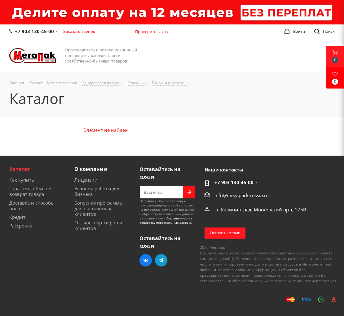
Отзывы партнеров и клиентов (98, 225)
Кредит (17, 217)
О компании (90, 169)
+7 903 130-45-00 (34, 31)
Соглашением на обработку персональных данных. (165, 220)
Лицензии (86, 180)
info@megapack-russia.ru (241, 195)
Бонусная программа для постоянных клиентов (98, 208)
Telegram (161, 260)
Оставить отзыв (225, 233)
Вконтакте (145, 260)
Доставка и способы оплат (32, 205)
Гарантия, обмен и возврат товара (30, 191)
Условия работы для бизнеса (97, 191)
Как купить (21, 180)
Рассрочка (20, 226)
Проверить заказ (151, 31)
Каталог (19, 169)
